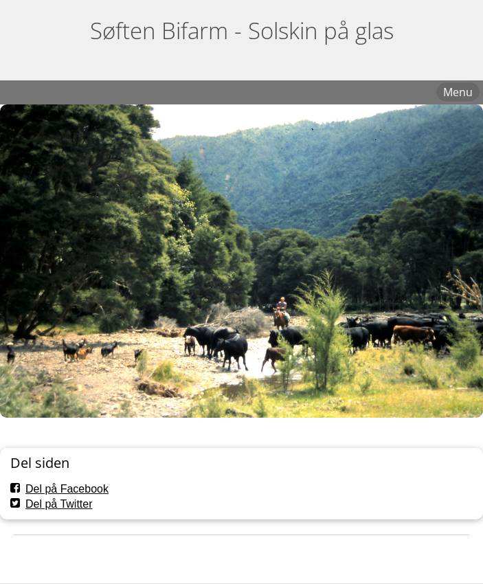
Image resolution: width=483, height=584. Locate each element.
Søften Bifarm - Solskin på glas (242, 30)
